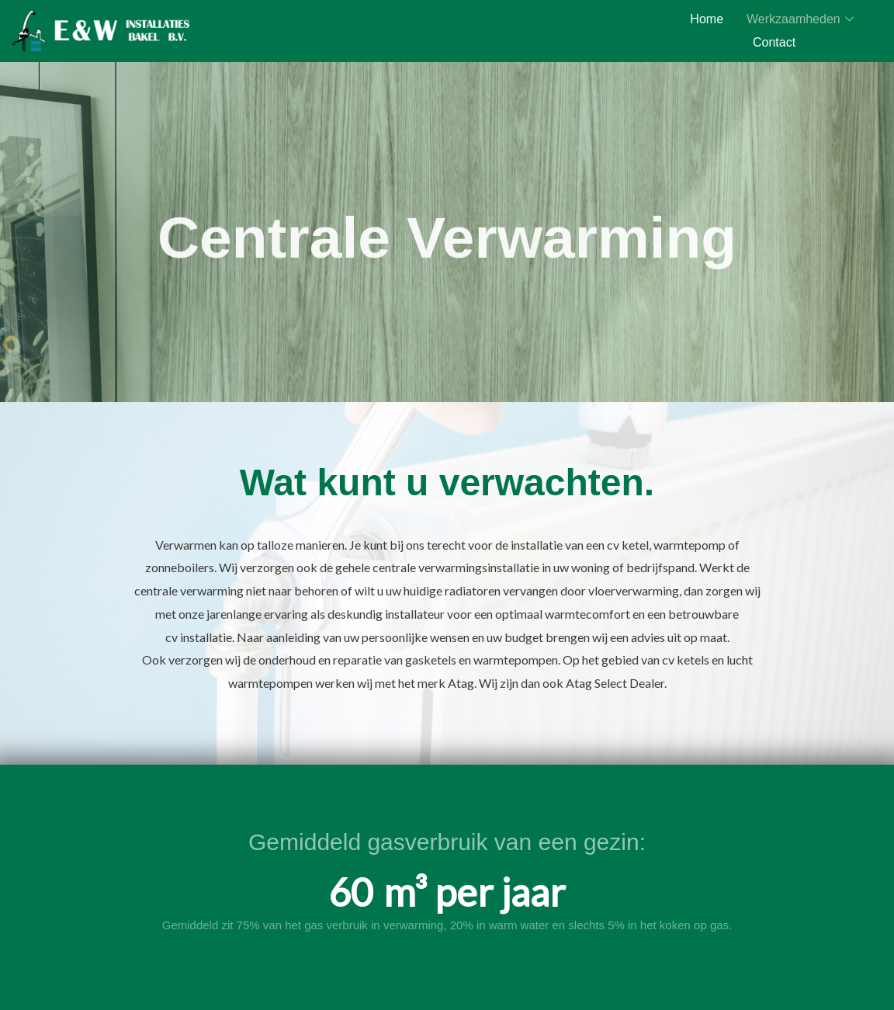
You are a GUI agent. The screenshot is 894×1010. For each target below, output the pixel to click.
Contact (774, 42)
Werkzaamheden (800, 19)
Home (706, 19)
